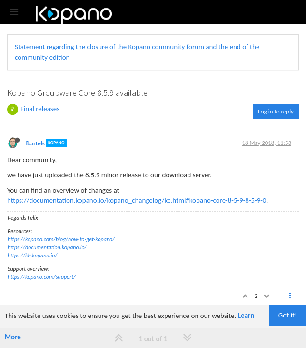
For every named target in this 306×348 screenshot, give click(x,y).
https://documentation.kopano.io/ (47, 247)
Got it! (287, 315)
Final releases (39, 108)
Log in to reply (276, 111)
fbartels (35, 142)
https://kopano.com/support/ (42, 277)
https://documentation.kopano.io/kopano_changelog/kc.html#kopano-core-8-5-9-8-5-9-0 (136, 200)
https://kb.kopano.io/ (32, 255)
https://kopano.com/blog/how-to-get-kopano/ (61, 239)
